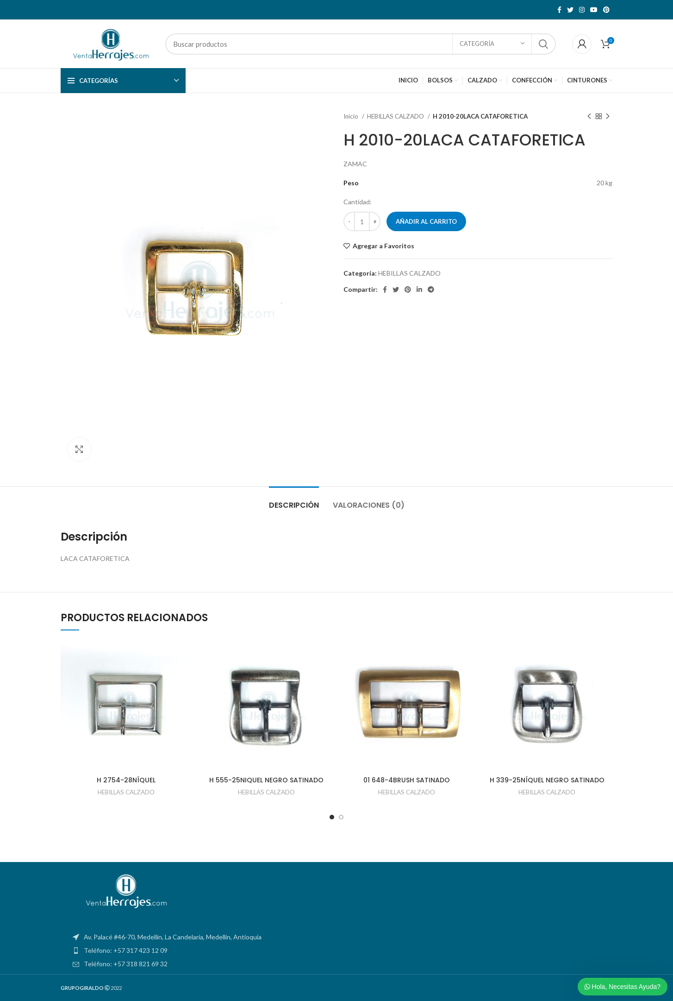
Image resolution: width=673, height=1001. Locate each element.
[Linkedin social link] (419, 289)
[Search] (360, 44)
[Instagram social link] (581, 10)
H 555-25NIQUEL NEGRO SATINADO (266, 780)
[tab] (294, 500)
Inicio (351, 116)
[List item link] (336, 950)
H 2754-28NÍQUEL (126, 780)
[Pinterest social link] (606, 10)
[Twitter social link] (570, 10)
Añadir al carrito (426, 221)
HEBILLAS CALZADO (396, 116)
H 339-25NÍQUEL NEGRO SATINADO (547, 780)
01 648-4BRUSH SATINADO (406, 780)
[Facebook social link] (559, 10)
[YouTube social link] (593, 10)
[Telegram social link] (431, 289)
